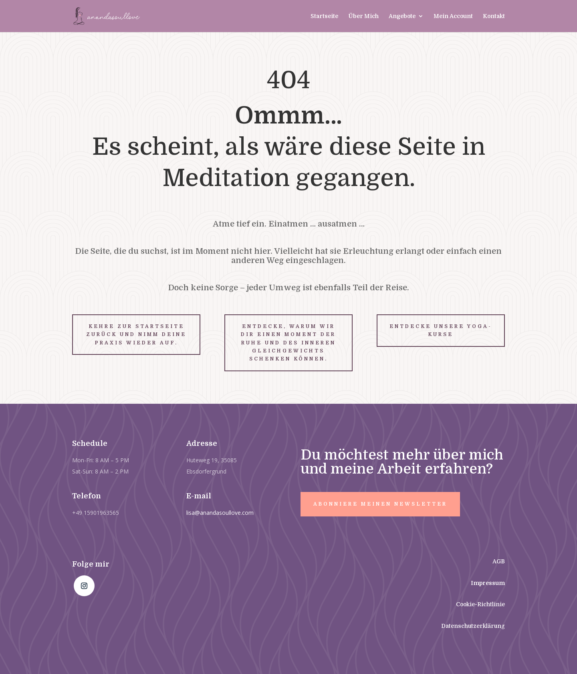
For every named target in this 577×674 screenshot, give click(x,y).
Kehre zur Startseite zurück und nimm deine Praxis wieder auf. (136, 335)
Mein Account (453, 16)
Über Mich (363, 16)
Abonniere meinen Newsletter (380, 504)
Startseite (324, 16)
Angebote (402, 16)
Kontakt (494, 16)
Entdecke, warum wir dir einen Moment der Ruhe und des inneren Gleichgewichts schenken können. (288, 343)
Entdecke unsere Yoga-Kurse (440, 330)
